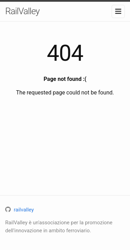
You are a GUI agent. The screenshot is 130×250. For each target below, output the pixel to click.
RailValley (22, 11)
